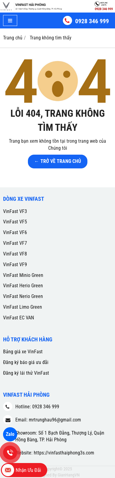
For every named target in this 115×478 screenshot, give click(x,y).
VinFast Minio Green (23, 275)
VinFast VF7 (15, 243)
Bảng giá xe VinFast (23, 352)
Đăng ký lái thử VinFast (26, 373)
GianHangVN (69, 474)
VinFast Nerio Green (23, 296)
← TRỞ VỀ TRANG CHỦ (57, 161)
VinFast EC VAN (18, 318)
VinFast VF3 (15, 211)
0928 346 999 (92, 21)
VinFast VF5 (15, 222)
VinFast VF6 (15, 232)
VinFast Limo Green (22, 307)
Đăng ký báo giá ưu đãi (25, 362)
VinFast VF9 (15, 264)
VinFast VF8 (15, 254)
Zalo (10, 434)
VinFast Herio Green (23, 286)
